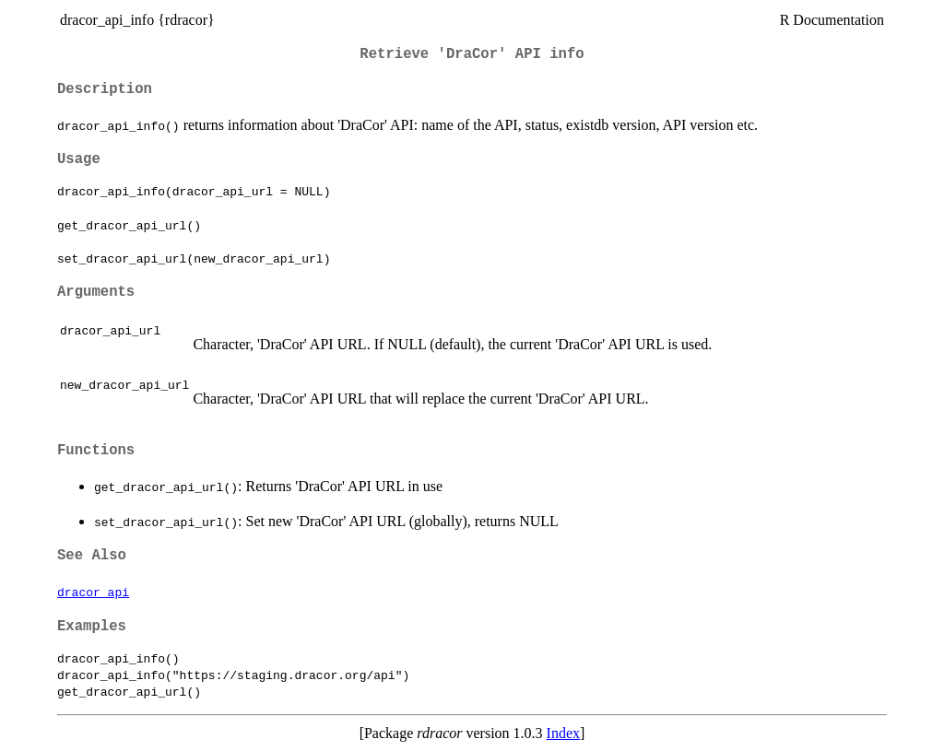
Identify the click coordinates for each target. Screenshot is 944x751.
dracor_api (93, 591)
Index (563, 733)
